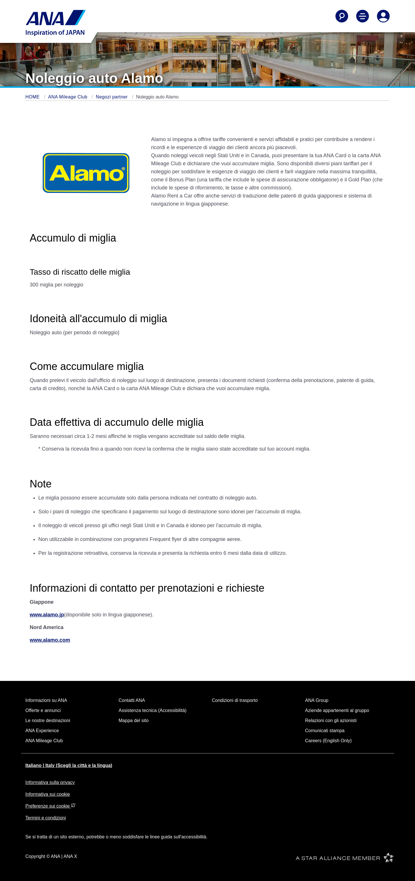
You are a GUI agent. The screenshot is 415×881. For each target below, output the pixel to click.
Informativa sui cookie (47, 794)
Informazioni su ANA (46, 700)
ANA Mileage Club (68, 96)
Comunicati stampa (325, 730)
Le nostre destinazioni (47, 720)
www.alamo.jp (47, 615)
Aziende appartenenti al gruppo (337, 710)
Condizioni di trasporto (235, 700)
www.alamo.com (50, 640)
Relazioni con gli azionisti (331, 720)
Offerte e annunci (43, 710)
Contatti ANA (132, 700)
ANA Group (317, 700)
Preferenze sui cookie (50, 806)
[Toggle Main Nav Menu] (362, 16)
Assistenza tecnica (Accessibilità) (153, 710)
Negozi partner (112, 96)
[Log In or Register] (383, 16)
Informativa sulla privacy (50, 782)
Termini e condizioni (45, 817)
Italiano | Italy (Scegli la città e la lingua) (68, 765)
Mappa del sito (134, 720)
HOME (33, 96)
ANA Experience (42, 730)
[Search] (341, 16)
